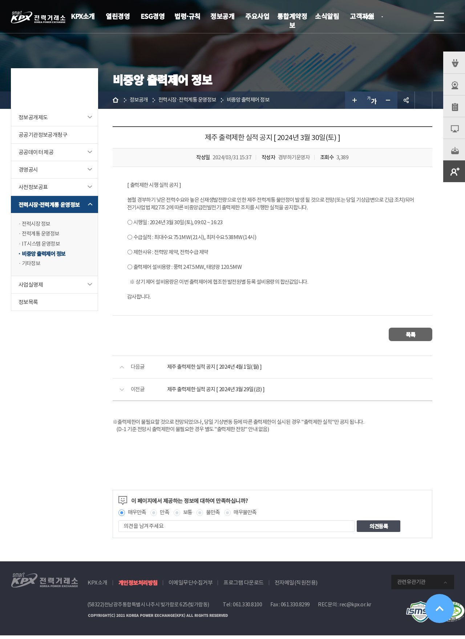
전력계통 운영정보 (42, 234)
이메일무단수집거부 (191, 586)
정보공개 (222, 16)
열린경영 (118, 16)
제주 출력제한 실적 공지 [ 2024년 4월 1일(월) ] (217, 369)
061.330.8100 (247, 608)
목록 (411, 337)
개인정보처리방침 (138, 586)
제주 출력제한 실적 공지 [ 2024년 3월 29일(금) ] (218, 392)
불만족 (216, 515)
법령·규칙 (187, 16)
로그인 (398, 16)
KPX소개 (83, 16)
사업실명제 (31, 285)
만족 (166, 515)
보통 (190, 515)
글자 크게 (354, 100)
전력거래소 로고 (38, 17)
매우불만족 (250, 515)
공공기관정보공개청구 (43, 134)
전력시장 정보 (37, 224)
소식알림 (327, 16)
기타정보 (31, 264)
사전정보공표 (33, 187)
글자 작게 (388, 100)
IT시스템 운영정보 (42, 244)
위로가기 (439, 608)
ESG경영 (153, 16)
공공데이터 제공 (36, 152)
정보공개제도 (33, 117)
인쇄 (423, 100)
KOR (370, 17)
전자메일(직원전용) (296, 586)
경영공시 (28, 169)
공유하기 (406, 100)
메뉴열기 (438, 14)
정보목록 (28, 303)
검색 (418, 16)
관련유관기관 (411, 585)
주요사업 (257, 16)
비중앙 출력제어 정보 (45, 254)
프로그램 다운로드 (243, 586)
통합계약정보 (292, 20)
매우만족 (137, 515)
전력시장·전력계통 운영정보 (49, 204)
